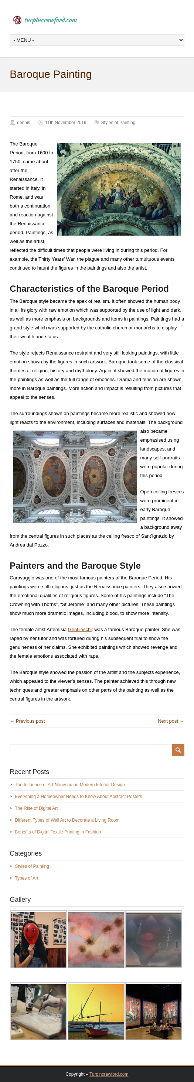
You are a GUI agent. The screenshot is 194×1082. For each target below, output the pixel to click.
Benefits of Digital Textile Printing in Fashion (58, 832)
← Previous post (27, 721)
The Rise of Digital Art (36, 808)
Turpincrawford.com (109, 1074)
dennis (23, 122)
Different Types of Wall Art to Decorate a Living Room (67, 820)
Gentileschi (80, 629)
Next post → (171, 721)
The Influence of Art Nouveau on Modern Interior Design (70, 784)
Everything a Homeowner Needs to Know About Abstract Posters (78, 796)
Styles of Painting (118, 122)
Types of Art (26, 878)
